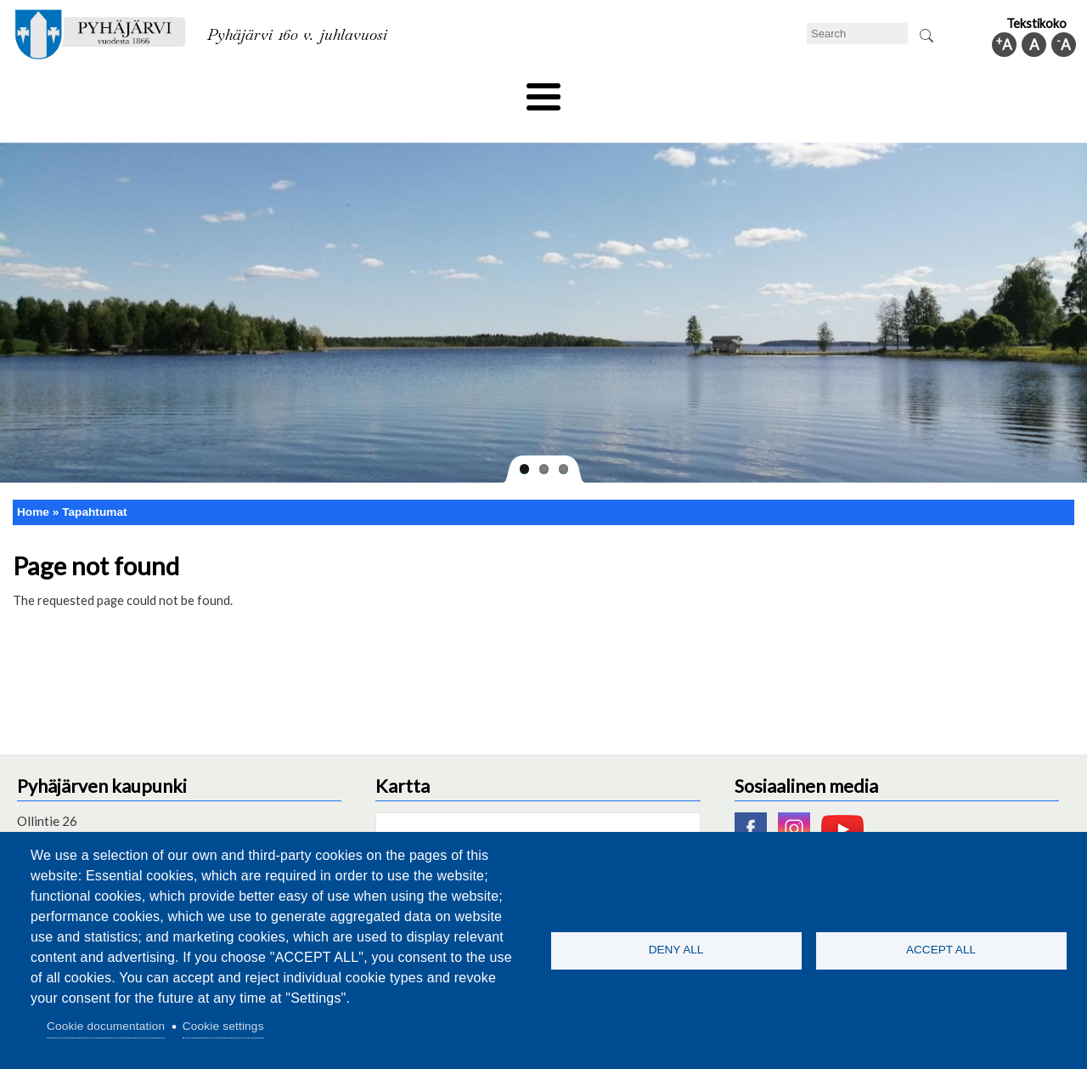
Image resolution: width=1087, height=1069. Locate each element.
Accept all (941, 949)
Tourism (617, 91)
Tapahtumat (94, 483)
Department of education (263, 91)
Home (33, 483)
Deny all (676, 949)
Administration (852, 91)
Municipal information (987, 91)
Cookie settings (223, 1026)
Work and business (725, 91)
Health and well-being (501, 91)
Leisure (388, 91)
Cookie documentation (106, 1026)
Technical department (98, 91)
